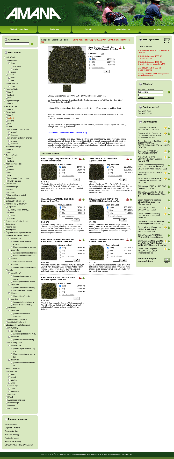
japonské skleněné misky (23, 302)
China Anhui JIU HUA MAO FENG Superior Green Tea (103, 160)
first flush (17, 66)
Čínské (11, 212)
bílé (12, 80)
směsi (15, 69)
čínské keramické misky (23, 290)
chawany (12, 308)
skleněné (14, 264)
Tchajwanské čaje (13, 147)
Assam (11, 75)
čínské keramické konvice (23, 256)
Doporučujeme (150, 122)
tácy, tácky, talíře (15, 342)
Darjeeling (12, 60)
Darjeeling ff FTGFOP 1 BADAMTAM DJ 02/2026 (148, 128)
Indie (13, 374)
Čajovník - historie (12, 428)
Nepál (13, 377)
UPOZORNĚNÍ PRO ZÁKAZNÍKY (19, 445)
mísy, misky (13, 328)
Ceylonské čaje (12, 101)
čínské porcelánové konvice (24, 247)
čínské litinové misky (21, 296)
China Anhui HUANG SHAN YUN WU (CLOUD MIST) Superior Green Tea (57, 240)
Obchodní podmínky (19, 29)
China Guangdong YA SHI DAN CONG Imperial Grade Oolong (151, 222)
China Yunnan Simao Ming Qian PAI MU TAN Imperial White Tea (149, 216)
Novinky (88, 29)
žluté (10, 126)
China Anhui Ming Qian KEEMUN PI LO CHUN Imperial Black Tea (147, 251)
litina (13, 216)
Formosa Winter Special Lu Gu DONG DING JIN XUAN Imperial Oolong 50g (149, 135)
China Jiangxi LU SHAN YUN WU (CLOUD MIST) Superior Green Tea (104, 200)
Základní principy (12, 435)
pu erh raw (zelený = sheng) (20, 138)
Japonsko (15, 391)
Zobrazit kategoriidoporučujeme (147, 259)
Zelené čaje (13, 386)
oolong (11, 121)
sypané (14, 132)
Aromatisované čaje (14, 164)
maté (10, 189)
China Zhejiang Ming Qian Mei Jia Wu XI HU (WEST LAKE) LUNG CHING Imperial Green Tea (152, 243)
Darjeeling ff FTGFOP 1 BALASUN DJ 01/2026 (148, 152)
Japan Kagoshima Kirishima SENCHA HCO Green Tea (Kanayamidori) (149, 202)
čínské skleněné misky (22, 305)
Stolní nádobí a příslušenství (18, 325)
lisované (14, 135)
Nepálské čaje (12, 89)
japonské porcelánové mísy (24, 334)
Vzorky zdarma (11, 424)
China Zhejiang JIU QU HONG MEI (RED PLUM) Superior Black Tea (151, 194)
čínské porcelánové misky (24, 282)
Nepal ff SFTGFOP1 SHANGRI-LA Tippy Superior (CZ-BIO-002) (150, 159)
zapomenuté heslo (146, 98)
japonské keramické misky (24, 287)
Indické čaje (11, 57)
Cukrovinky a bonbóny (15, 201)
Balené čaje (11, 198)
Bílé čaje (12, 394)
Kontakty (157, 29)
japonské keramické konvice (25, 253)
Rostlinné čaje (12, 187)
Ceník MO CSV (144, 111)
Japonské (12, 207)
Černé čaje (12, 371)
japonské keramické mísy (23, 340)
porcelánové (16, 238)
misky (10, 270)
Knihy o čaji (11, 227)
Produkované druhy (13, 441)
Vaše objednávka (151, 39)
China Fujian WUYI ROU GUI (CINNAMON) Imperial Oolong (150, 236)
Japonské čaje (12, 155)
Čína (13, 383)
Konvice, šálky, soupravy (16, 204)
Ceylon (14, 380)
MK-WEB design (127, 454)
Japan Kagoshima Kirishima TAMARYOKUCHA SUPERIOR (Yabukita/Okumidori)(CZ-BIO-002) (154, 144)
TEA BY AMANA (13, 368)
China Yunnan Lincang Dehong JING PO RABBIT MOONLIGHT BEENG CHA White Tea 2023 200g (152, 167)
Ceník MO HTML (145, 113)
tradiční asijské (14, 181)
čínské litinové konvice (22, 262)
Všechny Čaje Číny (56, 102)
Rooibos (11, 406)
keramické (15, 250)
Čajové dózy (11, 224)
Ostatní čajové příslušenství (17, 221)
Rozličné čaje (11, 106)
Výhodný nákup (123, 29)
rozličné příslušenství (17, 322)
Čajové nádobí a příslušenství (18, 232)
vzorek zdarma (98, 68)
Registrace (54, 29)
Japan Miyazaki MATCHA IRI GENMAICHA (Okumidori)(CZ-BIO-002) (150, 180)
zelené (13, 72)
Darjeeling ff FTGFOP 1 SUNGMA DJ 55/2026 (148, 209)
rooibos (11, 192)
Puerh (10, 397)
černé (13, 63)
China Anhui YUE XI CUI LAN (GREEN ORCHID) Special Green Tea (58, 279)
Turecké (11, 218)
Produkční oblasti (12, 438)
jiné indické (13, 83)
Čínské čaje (11, 112)
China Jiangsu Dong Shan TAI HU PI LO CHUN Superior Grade (59, 160)
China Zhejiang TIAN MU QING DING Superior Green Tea (57, 200)
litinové (14, 258)
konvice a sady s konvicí (18, 235)
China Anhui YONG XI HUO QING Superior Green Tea (152, 187)
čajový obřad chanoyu (20, 210)
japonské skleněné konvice (24, 267)
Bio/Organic (11, 230)
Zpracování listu (11, 431)
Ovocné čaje (11, 184)
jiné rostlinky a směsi (17, 195)
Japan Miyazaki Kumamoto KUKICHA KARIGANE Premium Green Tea (149, 229)
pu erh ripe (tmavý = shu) (18, 129)
